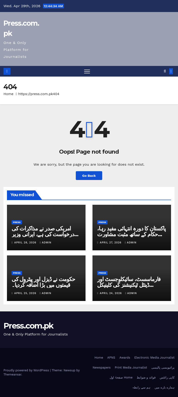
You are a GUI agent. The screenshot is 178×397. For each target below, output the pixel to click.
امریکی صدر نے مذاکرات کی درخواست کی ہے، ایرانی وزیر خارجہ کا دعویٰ (43, 234)
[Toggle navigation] (87, 71)
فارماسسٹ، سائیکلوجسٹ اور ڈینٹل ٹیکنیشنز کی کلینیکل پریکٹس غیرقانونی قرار (128, 285)
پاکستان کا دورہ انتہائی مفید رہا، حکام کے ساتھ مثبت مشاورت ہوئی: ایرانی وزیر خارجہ (131, 234)
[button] (165, 71)
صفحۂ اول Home (121, 377)
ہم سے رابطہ (141, 387)
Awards (124, 357)
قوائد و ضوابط (146, 377)
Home (8, 94)
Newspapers (102, 367)
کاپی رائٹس (167, 377)
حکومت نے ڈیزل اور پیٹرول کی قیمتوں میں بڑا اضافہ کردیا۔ (43, 282)
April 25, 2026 (25, 293)
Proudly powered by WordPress (26, 370)
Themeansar (12, 374)
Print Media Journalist (131, 367)
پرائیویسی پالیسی (163, 367)
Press (17, 222)
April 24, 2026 (111, 293)
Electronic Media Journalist (154, 357)
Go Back (89, 175)
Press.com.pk (28, 326)
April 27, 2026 (111, 242)
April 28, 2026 (26, 242)
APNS (111, 357)
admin (45, 242)
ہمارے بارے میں (165, 387)
